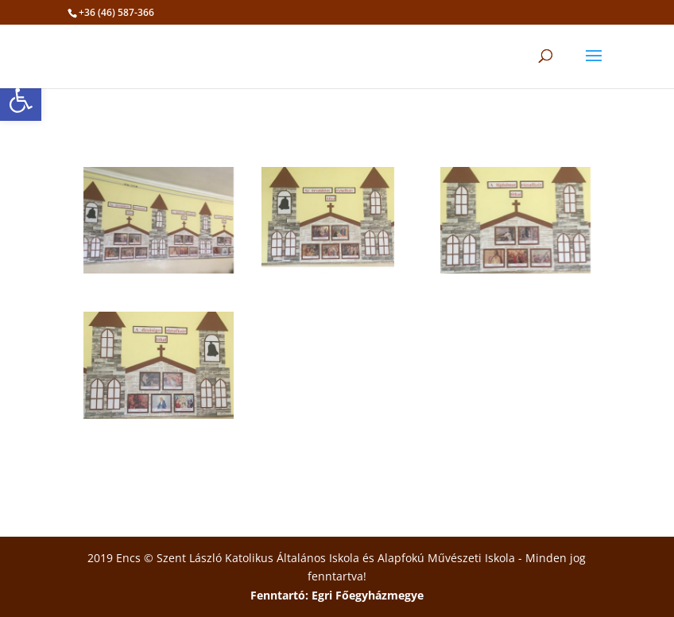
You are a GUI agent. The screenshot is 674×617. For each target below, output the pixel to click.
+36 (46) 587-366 (116, 12)
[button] (20, 100)
